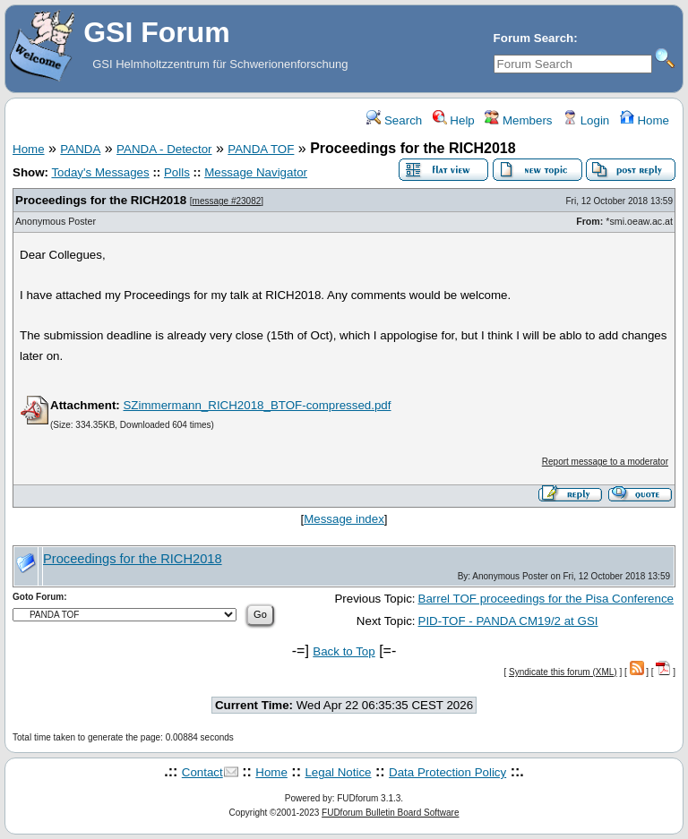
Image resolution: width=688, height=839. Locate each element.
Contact (202, 772)
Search (394, 120)
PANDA (80, 149)
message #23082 (227, 201)
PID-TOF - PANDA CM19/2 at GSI (508, 621)
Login (586, 120)
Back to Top (343, 651)
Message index (344, 519)
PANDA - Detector (163, 149)
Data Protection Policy (447, 772)
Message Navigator (255, 172)
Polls (177, 172)
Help (454, 120)
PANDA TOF (261, 149)
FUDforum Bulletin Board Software (390, 813)
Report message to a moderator (605, 462)
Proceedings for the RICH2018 (100, 200)
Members (518, 120)
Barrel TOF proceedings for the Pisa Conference (546, 598)
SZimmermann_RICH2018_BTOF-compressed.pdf (257, 405)
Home (644, 120)
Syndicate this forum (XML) (563, 672)
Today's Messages (100, 172)
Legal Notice (338, 772)
